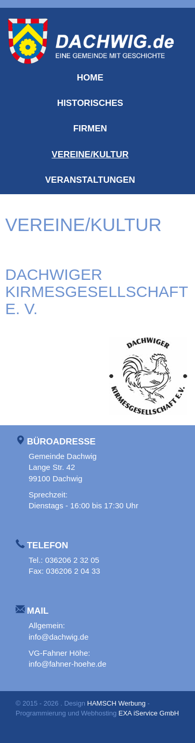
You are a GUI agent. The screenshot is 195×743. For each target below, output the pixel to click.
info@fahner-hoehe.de (68, 663)
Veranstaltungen (90, 180)
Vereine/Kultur (89, 154)
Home (90, 78)
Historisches (90, 103)
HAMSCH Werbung (116, 703)
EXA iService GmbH (149, 713)
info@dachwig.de (58, 636)
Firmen (90, 128)
